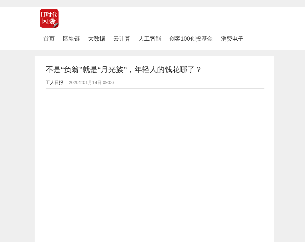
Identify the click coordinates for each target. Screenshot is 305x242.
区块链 (71, 39)
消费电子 (232, 39)
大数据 (96, 39)
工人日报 (54, 82)
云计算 (121, 39)
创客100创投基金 (191, 39)
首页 (51, 38)
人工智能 (149, 39)
